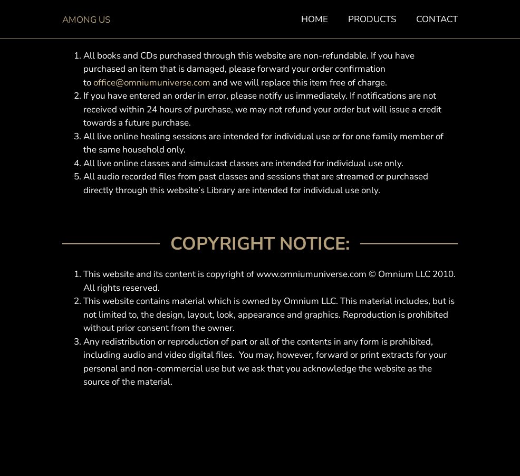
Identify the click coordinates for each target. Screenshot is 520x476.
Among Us (86, 20)
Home (314, 19)
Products (372, 19)
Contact (437, 19)
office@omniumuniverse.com (151, 83)
